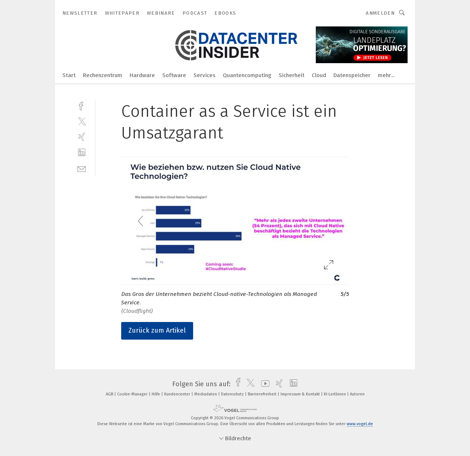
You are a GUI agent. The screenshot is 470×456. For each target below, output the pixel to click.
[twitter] (81, 121)
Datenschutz (233, 394)
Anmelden (380, 13)
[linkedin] (81, 152)
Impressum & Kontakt (301, 394)
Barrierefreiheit (263, 394)
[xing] (81, 136)
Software (174, 75)
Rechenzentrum (102, 75)
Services (205, 75)
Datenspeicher (351, 75)
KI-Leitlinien (335, 394)
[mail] (81, 168)
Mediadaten (206, 394)
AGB (110, 394)
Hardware (142, 75)
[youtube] (263, 384)
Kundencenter (177, 394)
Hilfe (156, 394)
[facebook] (81, 105)
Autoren (357, 394)
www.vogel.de (360, 423)
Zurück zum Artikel (157, 330)
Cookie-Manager (133, 394)
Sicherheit (291, 75)
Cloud (319, 75)
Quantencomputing (247, 75)
